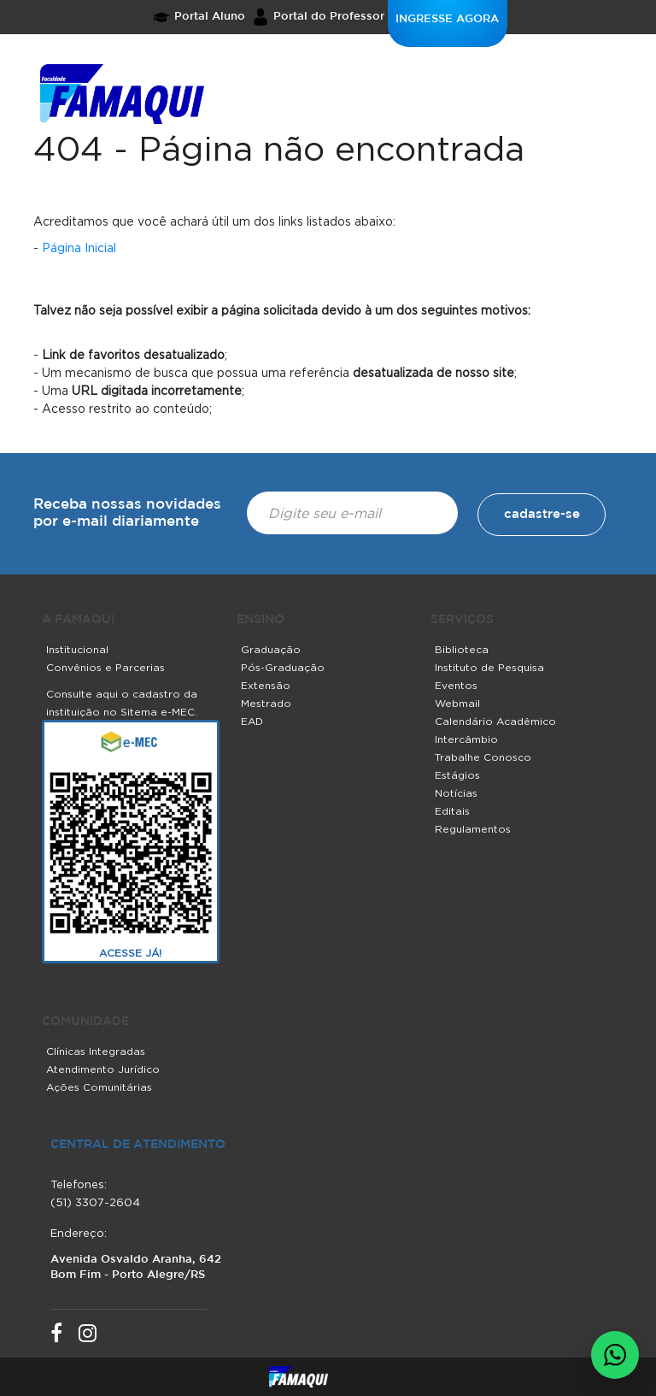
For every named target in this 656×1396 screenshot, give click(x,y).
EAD (252, 721)
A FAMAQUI (78, 620)
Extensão (265, 685)
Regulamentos (473, 828)
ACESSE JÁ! (130, 952)
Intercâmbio (466, 739)
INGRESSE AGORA (447, 19)
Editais (452, 810)
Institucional (77, 649)
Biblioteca (462, 649)
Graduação (271, 649)
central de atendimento (138, 1145)
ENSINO (260, 620)
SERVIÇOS (462, 620)
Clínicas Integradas (95, 1051)
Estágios (457, 774)
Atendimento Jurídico (103, 1069)
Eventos (456, 685)
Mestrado (266, 703)
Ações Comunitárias (99, 1087)
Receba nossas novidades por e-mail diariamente (127, 513)
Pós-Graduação (283, 667)
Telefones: (78, 1184)
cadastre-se (542, 514)
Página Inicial (79, 247)
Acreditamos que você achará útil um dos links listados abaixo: (214, 221)
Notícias (456, 792)
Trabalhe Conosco (483, 757)
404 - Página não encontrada (278, 148)
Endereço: (78, 1233)
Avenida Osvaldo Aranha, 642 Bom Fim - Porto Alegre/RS (135, 1267)
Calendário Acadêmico (495, 721)
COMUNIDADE (85, 1021)
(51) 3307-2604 (95, 1202)
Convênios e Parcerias (105, 667)
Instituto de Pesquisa (489, 667)
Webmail (457, 703)
